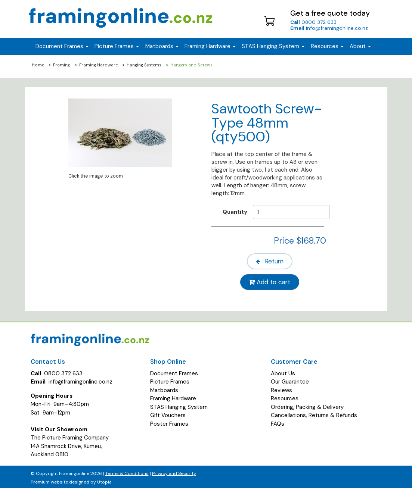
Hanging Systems (144, 65)
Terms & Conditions (127, 472)
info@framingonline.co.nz (329, 28)
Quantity (235, 211)
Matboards (164, 388)
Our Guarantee (290, 379)
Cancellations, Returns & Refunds (314, 413)
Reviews (281, 388)
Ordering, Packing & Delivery (307, 405)
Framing (61, 65)
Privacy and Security (174, 472)
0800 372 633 (313, 22)
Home (38, 65)
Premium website (49, 480)
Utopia (104, 480)
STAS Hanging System (179, 405)
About (360, 46)
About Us (283, 371)
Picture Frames (169, 379)
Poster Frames (169, 421)
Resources (327, 46)
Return (271, 260)
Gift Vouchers (168, 413)
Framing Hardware (98, 65)
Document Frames (174, 371)
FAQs (277, 421)
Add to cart (271, 280)
